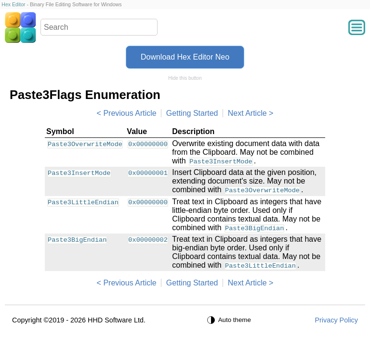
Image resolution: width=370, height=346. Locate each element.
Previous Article (129, 113)
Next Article (247, 113)
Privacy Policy (336, 320)
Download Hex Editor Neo (185, 57)
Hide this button (185, 78)
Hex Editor (13, 4)
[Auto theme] (230, 320)
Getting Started (192, 113)
